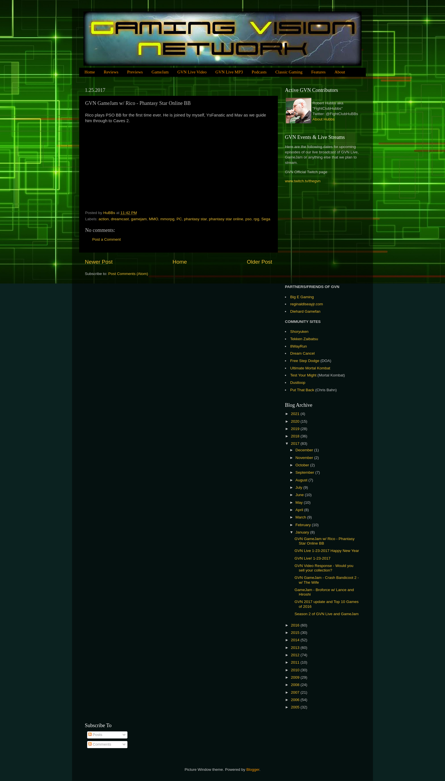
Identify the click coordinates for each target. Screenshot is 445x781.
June (300, 495)
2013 (296, 647)
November (304, 458)
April (299, 510)
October (302, 465)
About (339, 72)
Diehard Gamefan (305, 311)
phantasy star (195, 219)
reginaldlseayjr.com (306, 304)
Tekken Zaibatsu (304, 339)
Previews (135, 72)
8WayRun (298, 346)
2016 (296, 625)
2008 (296, 685)
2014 (296, 640)
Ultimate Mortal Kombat (310, 368)
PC (179, 219)
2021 (296, 414)
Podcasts (259, 72)
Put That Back (302, 390)
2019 (296, 429)
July (299, 487)
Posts (95, 735)
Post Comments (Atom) (128, 274)
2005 (296, 707)
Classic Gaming (288, 72)
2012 (296, 655)
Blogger (252, 769)
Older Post (259, 262)
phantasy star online (226, 219)
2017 (296, 443)
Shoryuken (299, 331)
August (301, 480)
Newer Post (99, 262)
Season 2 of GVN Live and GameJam (327, 614)
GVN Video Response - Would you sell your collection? (324, 568)
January (302, 532)
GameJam (160, 72)
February (303, 525)
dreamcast (120, 219)
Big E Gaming (302, 297)
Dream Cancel (302, 353)
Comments (99, 744)
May (299, 502)
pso (248, 219)
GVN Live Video (192, 72)
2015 (296, 632)
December (304, 450)
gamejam (139, 219)
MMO (153, 219)
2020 (296, 421)
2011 (296, 662)
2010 (296, 670)
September (305, 472)
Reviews (111, 72)
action (103, 219)
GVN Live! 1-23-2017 (313, 558)
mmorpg (167, 219)
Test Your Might (303, 375)
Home (90, 72)
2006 (296, 700)
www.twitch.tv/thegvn (302, 181)
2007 (296, 692)
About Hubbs (323, 119)
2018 (296, 436)
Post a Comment (106, 239)
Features (318, 72)
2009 (296, 677)
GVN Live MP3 (229, 72)
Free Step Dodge (305, 361)
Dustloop (297, 382)
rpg (256, 219)
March (301, 517)
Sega (265, 219)
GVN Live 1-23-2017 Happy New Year (327, 551)
